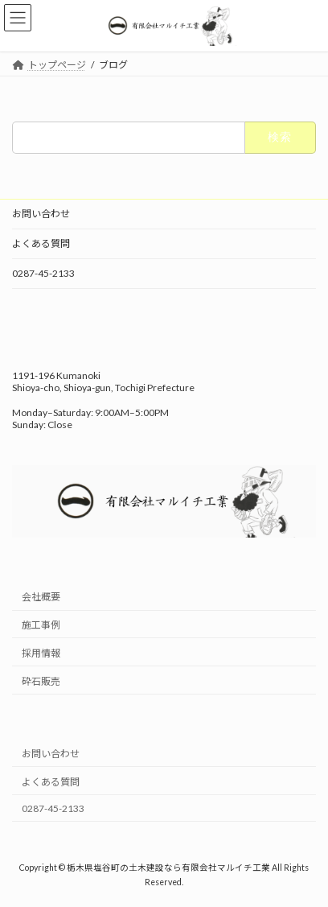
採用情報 (41, 653)
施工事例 (41, 625)
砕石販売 (41, 681)
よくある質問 (41, 243)
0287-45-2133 (43, 273)
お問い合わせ (41, 214)
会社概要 (41, 598)
